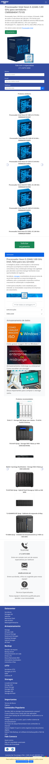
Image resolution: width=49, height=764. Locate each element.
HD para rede (9, 632)
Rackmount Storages (11, 636)
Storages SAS (9, 691)
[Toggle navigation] (46, 2)
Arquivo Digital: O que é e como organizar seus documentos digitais (24, 729)
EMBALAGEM (10, 314)
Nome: (7, 71)
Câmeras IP (8, 676)
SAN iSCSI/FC (9, 620)
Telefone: (8, 85)
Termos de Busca (10, 703)
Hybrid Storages (10, 640)
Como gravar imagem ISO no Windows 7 (23, 344)
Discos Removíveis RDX (12, 658)
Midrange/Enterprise (11, 622)
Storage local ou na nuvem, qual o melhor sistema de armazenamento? (22, 721)
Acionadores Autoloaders (13, 660)
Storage (7, 630)
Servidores (8, 612)
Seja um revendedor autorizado (15, 742)
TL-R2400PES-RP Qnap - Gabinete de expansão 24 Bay (25, 513)
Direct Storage (9, 687)
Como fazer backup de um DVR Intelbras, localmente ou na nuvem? (24, 716)
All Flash (7, 642)
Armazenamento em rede (13, 654)
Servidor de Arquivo (11, 650)
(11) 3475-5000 (24, 68)
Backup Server (9, 652)
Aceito (31, 761)
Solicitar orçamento (24, 245)
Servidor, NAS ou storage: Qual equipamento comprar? (22, 711)
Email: (7, 78)
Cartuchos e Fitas (10, 662)
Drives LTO (8, 656)
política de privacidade (22, 761)
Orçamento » (11, 32)
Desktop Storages (10, 638)
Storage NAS (9, 685)
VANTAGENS (10, 255)
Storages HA (9, 614)
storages (17, 276)
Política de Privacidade (12, 744)
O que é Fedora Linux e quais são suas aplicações (20, 713)
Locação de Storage (11, 683)
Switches (7, 616)
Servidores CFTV (10, 669)
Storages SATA (9, 689)
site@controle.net (24, 573)
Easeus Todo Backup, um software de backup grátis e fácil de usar (24, 733)
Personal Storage (10, 634)
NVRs (6, 673)
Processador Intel (27, 28)
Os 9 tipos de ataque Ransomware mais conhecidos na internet (22, 725)
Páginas (7, 705)
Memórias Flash (10, 618)
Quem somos (9, 740)
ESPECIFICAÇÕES (11, 310)
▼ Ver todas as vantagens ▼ (24, 305)
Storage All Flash (10, 693)
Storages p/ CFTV (10, 671)
